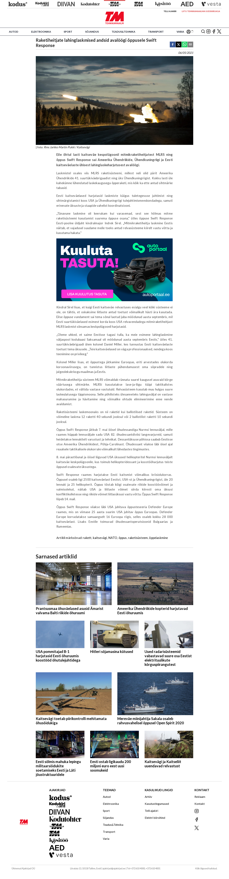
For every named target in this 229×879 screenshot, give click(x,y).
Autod (13, 31)
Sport (68, 31)
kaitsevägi (100, 538)
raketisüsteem (138, 538)
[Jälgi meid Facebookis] (213, 31)
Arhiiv (148, 796)
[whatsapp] (184, 45)
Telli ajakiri (170, 11)
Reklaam (199, 796)
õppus (123, 538)
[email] (190, 45)
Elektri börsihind (155, 817)
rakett (87, 538)
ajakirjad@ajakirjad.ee (114, 868)
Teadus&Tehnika (123, 31)
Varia (180, 31)
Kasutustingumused (157, 803)
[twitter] (178, 45)
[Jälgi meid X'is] (219, 31)
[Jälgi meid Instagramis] (208, 31)
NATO (112, 538)
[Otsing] (203, 31)
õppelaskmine (158, 538)
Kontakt (199, 803)
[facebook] (173, 45)
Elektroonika (41, 31)
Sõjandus (92, 31)
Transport (156, 31)
